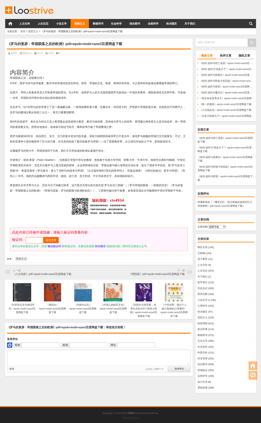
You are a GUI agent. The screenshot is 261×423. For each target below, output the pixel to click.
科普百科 (202, 352)
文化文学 (202, 340)
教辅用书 (98, 23)
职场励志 (202, 370)
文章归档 (202, 226)
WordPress (153, 413)
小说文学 (61, 23)
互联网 (201, 253)
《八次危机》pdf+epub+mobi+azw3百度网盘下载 (42, 274)
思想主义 (79, 23)
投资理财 (202, 323)
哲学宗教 (202, 294)
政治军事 (202, 329)
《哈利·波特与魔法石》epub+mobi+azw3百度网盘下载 (226, 92)
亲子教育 (202, 259)
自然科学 (153, 23)
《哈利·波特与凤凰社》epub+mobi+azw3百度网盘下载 (226, 74)
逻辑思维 (202, 387)
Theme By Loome (130, 417)
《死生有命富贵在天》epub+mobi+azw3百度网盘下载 (226, 98)
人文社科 (24, 23)
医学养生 (202, 282)
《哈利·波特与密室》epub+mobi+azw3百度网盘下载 (226, 86)
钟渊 (200, 202)
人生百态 (43, 23)
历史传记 (202, 288)
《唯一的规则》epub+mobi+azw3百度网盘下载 (225, 104)
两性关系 (202, 247)
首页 (10, 23)
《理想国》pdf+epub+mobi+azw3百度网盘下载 (157, 274)
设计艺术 (202, 381)
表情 (11, 368)
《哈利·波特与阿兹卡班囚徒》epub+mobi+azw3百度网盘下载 (226, 80)
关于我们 (190, 23)
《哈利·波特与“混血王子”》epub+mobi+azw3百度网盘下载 (226, 69)
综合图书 (134, 23)
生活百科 (202, 346)
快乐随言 (171, 23)
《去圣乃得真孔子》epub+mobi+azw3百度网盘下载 (226, 115)
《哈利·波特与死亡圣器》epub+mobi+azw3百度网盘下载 (226, 63)
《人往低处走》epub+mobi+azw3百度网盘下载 (225, 110)
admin (14, 53)
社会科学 (116, 23)
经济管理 (202, 358)
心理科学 (202, 305)
